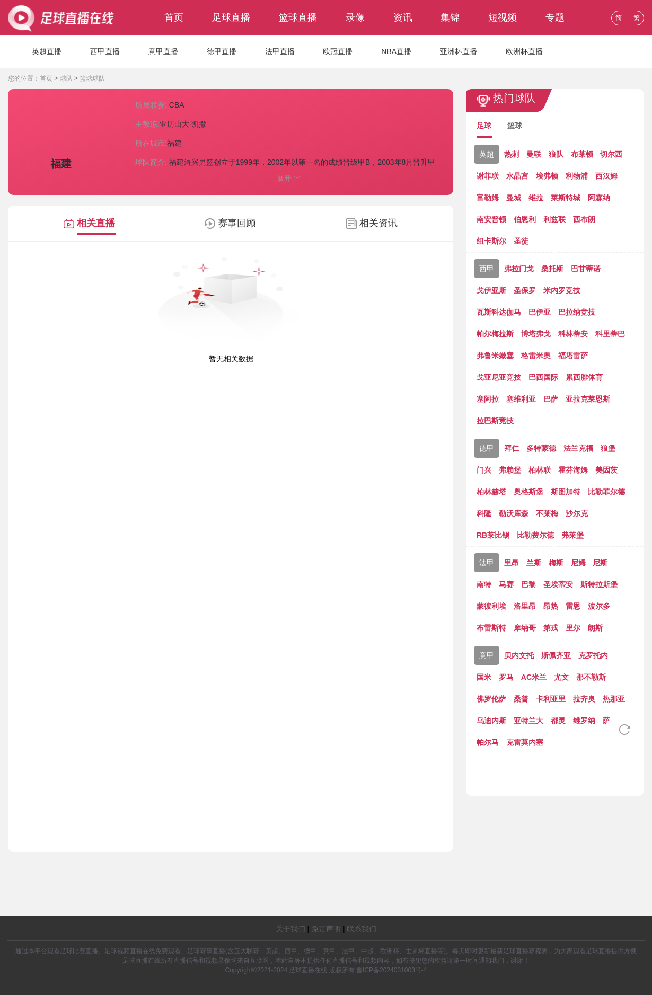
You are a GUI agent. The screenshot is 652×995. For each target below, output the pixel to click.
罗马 (506, 677)
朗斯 (595, 628)
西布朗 (584, 219)
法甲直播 (280, 51)
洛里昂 (525, 606)
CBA (176, 105)
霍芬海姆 (573, 470)
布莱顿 (582, 154)
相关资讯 (378, 223)
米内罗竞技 (561, 290)
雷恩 (573, 606)
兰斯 (533, 562)
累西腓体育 (584, 377)
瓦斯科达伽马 (499, 312)
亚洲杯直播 (458, 51)
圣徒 (521, 241)
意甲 (486, 655)
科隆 (484, 513)
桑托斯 (552, 268)
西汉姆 (606, 176)
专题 (555, 17)
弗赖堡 (510, 470)
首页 (173, 17)
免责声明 (326, 929)
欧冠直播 (338, 51)
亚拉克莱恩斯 (588, 399)
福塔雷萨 (573, 355)
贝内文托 (519, 655)
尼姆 (578, 562)
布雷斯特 (491, 628)
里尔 (573, 628)
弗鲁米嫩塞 (495, 355)
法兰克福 (578, 448)
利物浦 (577, 176)
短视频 (502, 17)
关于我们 (290, 929)
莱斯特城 (565, 197)
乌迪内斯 (491, 720)
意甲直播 (163, 51)
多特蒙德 (541, 448)
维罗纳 (584, 720)
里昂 (511, 562)
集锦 (450, 17)
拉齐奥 (584, 699)
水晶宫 (517, 176)
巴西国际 (543, 377)
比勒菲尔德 (606, 491)
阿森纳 (599, 197)
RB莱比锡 (493, 535)
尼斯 (600, 562)
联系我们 (361, 929)
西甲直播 (105, 51)
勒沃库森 (513, 513)
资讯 (402, 17)
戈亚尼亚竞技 (499, 377)
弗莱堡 (572, 535)
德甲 (486, 448)
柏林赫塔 (491, 491)
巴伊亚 (539, 312)
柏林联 (539, 470)
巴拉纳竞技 (576, 312)
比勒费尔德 (535, 535)
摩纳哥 (525, 628)
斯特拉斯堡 (599, 584)
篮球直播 (298, 17)
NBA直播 (396, 51)
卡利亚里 (551, 699)
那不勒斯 (591, 677)
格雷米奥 (536, 355)
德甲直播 (221, 51)
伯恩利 (525, 219)
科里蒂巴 (610, 334)
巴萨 (550, 399)
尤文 (561, 677)
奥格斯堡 (528, 491)
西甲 (486, 268)
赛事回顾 (237, 223)
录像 (355, 17)
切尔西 (611, 154)
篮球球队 (92, 78)
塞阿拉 (488, 399)
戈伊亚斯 (491, 290)
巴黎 (528, 584)
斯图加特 (565, 491)
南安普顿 (491, 219)
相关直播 (96, 223)
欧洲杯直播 (524, 51)
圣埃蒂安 (558, 584)
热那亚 (614, 699)
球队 (66, 78)
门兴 (484, 470)
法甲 (486, 562)
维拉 (535, 197)
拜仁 (511, 448)
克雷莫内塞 (524, 742)
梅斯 (556, 562)
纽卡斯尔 (491, 241)
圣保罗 (525, 290)
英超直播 (46, 51)
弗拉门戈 (519, 268)
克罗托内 (593, 655)
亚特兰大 (528, 720)
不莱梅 (547, 513)
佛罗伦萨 (491, 699)
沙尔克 (577, 513)
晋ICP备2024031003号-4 (391, 970)
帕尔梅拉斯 (495, 334)
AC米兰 (534, 677)
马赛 (506, 584)
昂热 (550, 606)
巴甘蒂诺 (586, 268)
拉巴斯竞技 (495, 420)
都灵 (558, 720)
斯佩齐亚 (556, 655)
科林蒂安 (573, 334)
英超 (486, 154)
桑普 (521, 699)
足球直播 (231, 17)
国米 (484, 677)
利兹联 (554, 219)
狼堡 (608, 448)
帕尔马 (488, 742)
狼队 (556, 154)
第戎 (550, 628)
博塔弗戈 (536, 334)
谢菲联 (488, 176)
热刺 (511, 154)
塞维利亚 (521, 399)
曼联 (533, 154)
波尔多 (599, 606)
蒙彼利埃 (491, 606)
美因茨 (606, 470)
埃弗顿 (547, 176)
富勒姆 (488, 197)
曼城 (513, 197)
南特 (484, 584)
